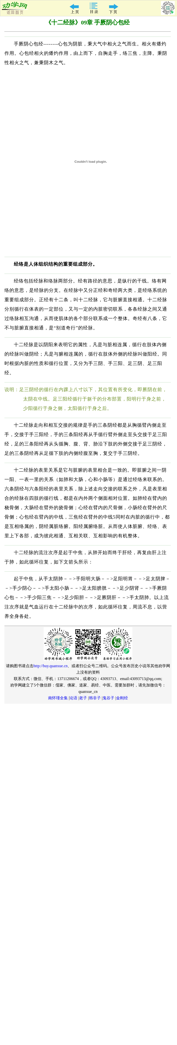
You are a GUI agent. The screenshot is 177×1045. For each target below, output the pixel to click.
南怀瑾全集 (58, 698)
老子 (83, 698)
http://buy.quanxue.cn (51, 666)
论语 (73, 698)
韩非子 (95, 698)
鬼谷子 (108, 698)
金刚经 (122, 698)
